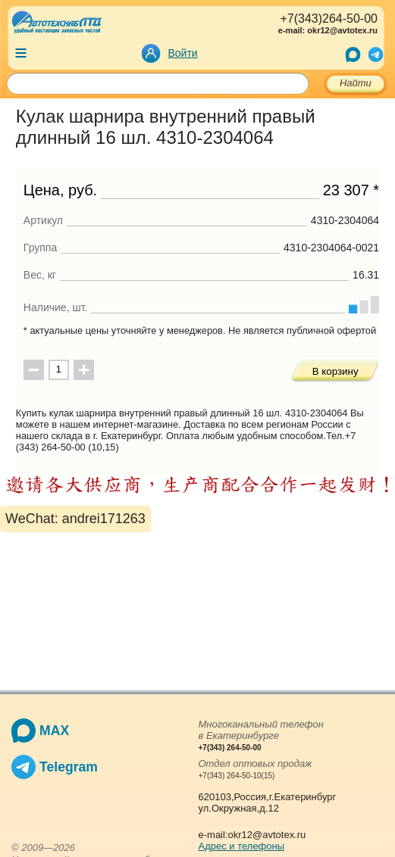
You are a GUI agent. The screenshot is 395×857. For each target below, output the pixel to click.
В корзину (335, 371)
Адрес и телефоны (242, 846)
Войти (183, 53)
